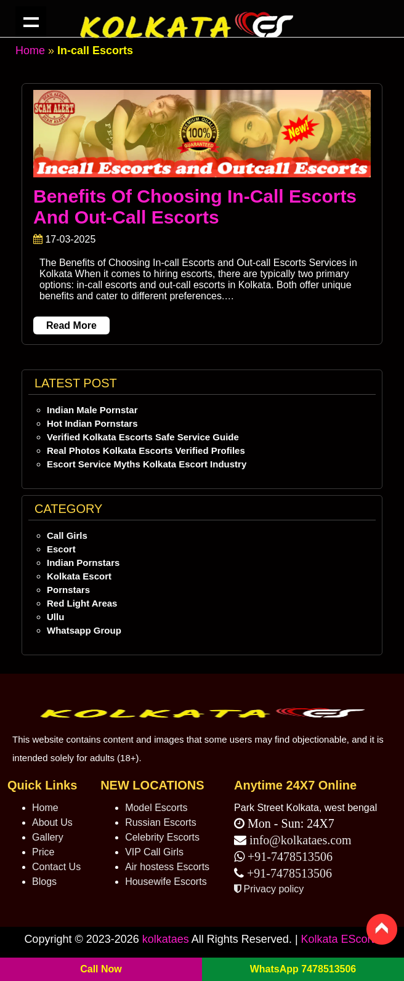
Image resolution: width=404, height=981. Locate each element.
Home (30, 50)
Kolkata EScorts (340, 939)
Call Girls (67, 535)
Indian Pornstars (83, 562)
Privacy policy (269, 889)
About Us (52, 822)
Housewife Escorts (166, 881)
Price (43, 852)
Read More (71, 325)
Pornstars (68, 589)
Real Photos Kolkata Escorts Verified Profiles (146, 450)
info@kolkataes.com (300, 840)
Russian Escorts (160, 822)
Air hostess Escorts (167, 867)
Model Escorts (156, 807)
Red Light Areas (82, 603)
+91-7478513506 (288, 856)
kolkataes (165, 939)
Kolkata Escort (79, 576)
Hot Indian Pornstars (92, 423)
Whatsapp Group (84, 630)
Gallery (47, 837)
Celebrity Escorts (162, 837)
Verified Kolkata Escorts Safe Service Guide (143, 437)
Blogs (44, 881)
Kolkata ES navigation (30, 21)
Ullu (55, 617)
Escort (61, 549)
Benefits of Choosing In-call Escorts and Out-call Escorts (195, 206)
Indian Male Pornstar (92, 410)
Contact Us (56, 867)
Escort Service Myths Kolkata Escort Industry (146, 464)
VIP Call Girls (154, 852)
